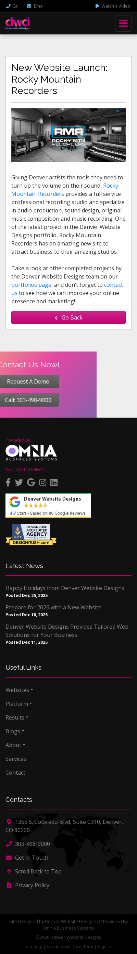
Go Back (69, 317)
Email (35, 6)
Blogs (12, 731)
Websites (17, 690)
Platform (16, 703)
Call (12, 6)
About (13, 745)
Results (14, 717)
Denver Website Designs (70, 921)
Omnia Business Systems (68, 928)
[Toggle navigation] (123, 23)
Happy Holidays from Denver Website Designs (64, 588)
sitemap (34, 946)
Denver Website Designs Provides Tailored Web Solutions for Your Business (66, 631)
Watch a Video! (113, 6)
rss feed (85, 946)
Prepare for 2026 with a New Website (53, 607)
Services (15, 759)
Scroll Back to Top (33, 871)
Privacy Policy (27, 885)
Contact (15, 772)
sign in (104, 946)
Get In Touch (26, 857)
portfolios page (31, 285)
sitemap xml (59, 946)
